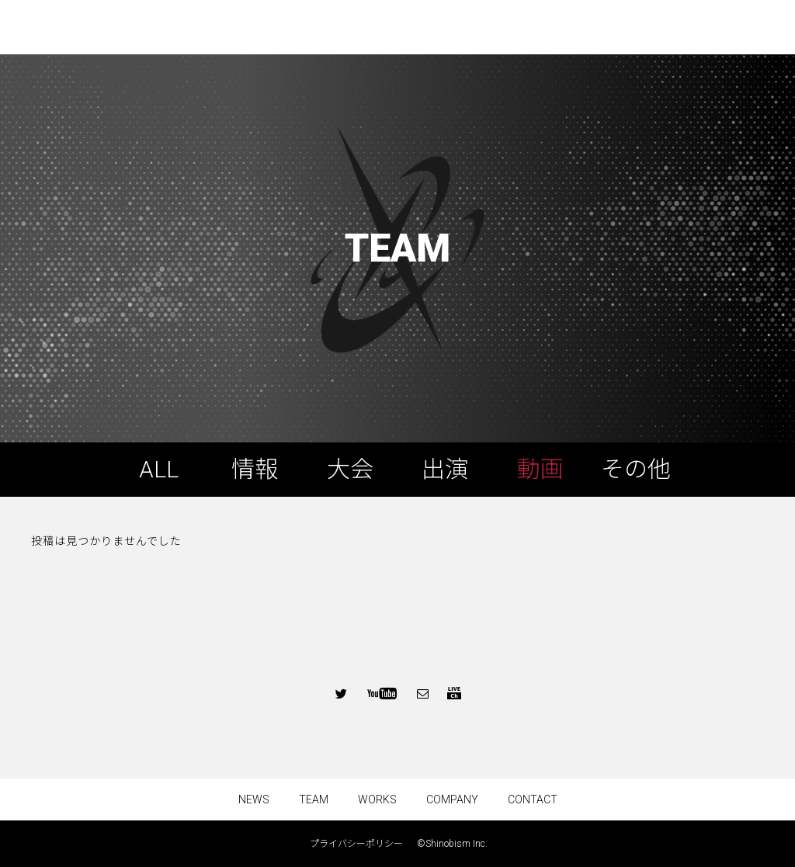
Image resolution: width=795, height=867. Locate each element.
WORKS (377, 799)
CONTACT (532, 799)
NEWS (253, 799)
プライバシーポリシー (361, 843)
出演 (445, 469)
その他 (636, 469)
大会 (350, 469)
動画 (540, 469)
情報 (254, 469)
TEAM (313, 799)
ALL (159, 469)
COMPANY (452, 799)
